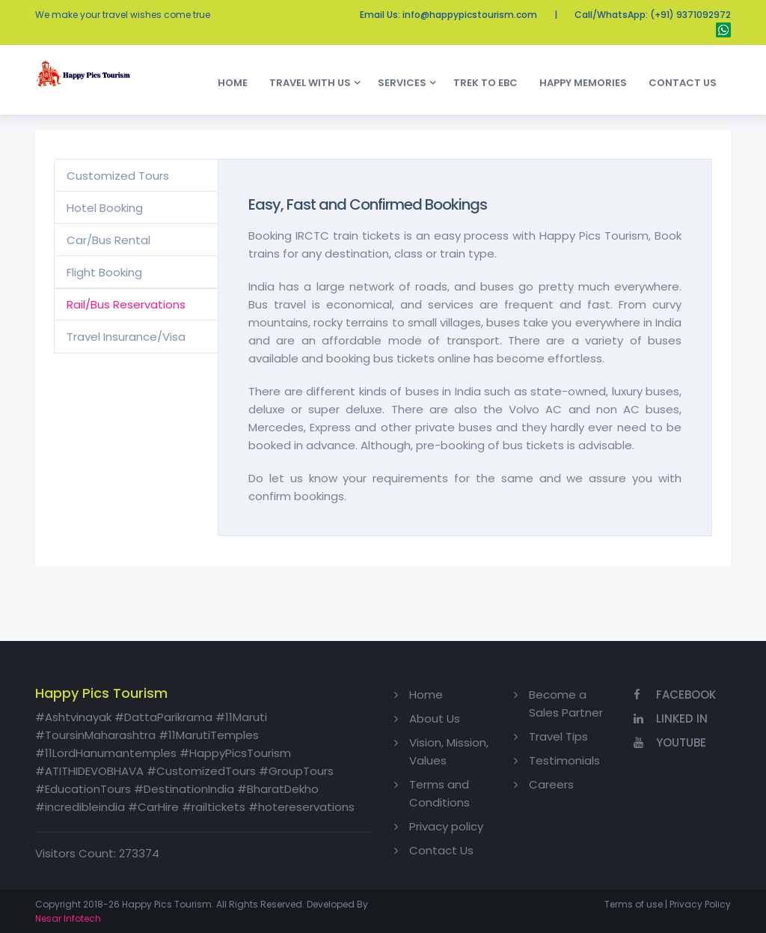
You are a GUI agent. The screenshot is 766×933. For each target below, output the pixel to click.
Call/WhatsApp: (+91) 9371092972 (652, 14)
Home (236, 83)
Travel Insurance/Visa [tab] (126, 336)
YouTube (670, 742)
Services (402, 83)
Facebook (675, 694)
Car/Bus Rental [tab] (108, 240)
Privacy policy (446, 826)
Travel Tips (558, 736)
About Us (434, 718)
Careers (551, 784)
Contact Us (686, 83)
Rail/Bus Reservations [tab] (126, 304)
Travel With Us (310, 83)
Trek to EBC (488, 83)
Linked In (671, 718)
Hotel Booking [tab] (105, 208)
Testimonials (564, 760)
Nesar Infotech (68, 918)
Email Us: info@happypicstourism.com (448, 14)
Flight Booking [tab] (104, 272)
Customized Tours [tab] (118, 175)
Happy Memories (586, 83)
